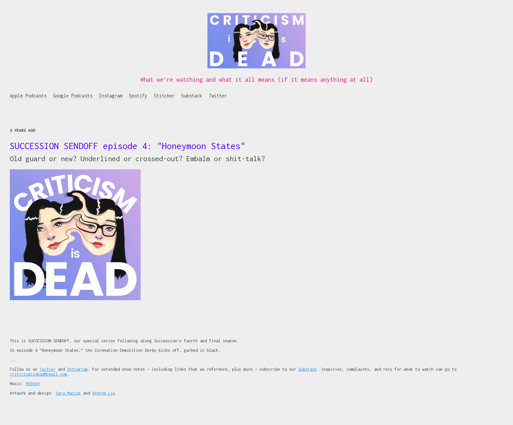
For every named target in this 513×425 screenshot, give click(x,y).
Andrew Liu (103, 393)
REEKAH (33, 383)
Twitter (218, 95)
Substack (191, 95)
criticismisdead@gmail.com (38, 374)
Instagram (110, 95)
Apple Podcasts (28, 95)
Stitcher (164, 95)
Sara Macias (68, 393)
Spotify (138, 95)
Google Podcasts (72, 95)
